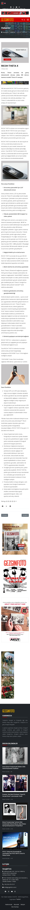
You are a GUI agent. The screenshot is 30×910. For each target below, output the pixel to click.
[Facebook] (10, 7)
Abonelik (11, 8)
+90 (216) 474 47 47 (8, 884)
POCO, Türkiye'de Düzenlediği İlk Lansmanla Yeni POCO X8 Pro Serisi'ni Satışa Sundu (13, 853)
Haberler (7, 59)
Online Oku (22, 8)
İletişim (17, 8)
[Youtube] (16, 7)
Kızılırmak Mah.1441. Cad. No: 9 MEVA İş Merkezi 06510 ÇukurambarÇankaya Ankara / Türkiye (13, 873)
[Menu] (28, 19)
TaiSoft (18, 899)
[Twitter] (13, 7)
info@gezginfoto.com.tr (9, 887)
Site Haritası (15, 907)
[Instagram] (19, 7)
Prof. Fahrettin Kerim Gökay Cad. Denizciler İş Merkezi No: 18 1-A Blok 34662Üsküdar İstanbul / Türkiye (14, 879)
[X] (8, 890)
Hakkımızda (5, 8)
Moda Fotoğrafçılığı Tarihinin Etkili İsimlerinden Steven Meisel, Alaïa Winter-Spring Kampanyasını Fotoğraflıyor (14, 823)
